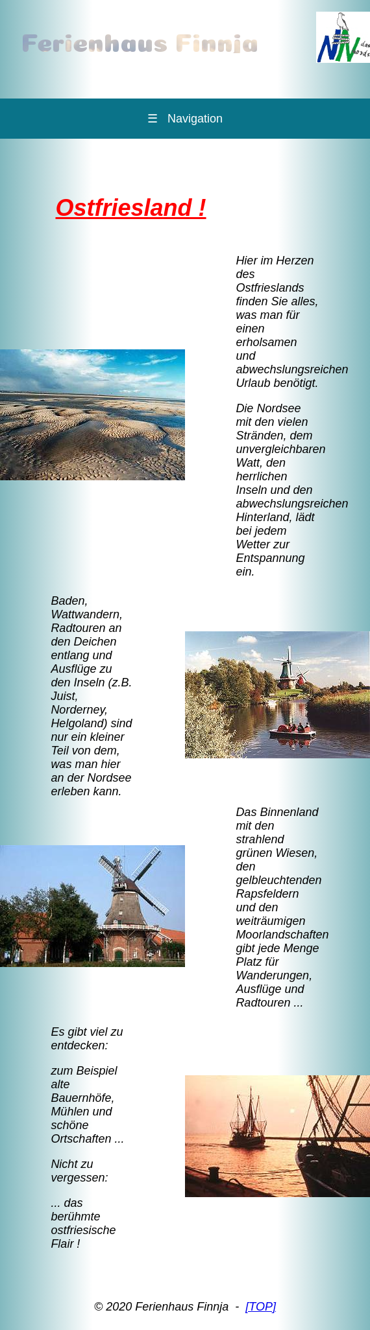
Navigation (185, 118)
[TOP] (260, 1306)
